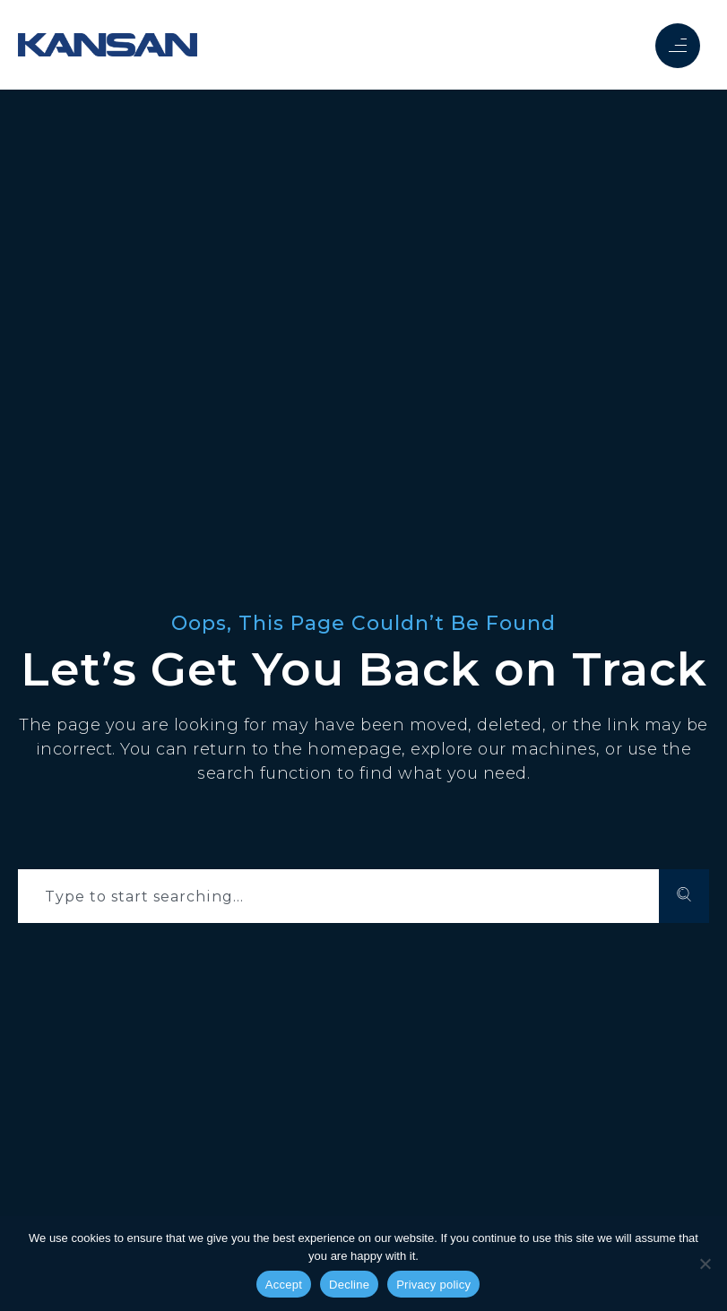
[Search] (684, 896)
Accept (283, 1284)
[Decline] (705, 1263)
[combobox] (338, 896)
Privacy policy (433, 1284)
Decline (349, 1284)
